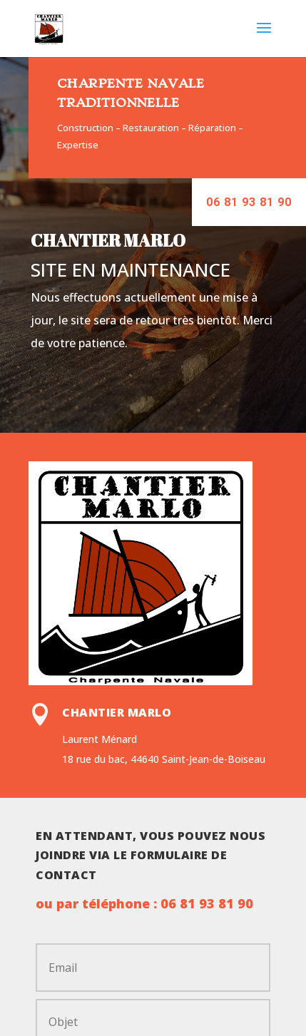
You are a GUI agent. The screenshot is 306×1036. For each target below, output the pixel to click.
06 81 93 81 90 (249, 202)
